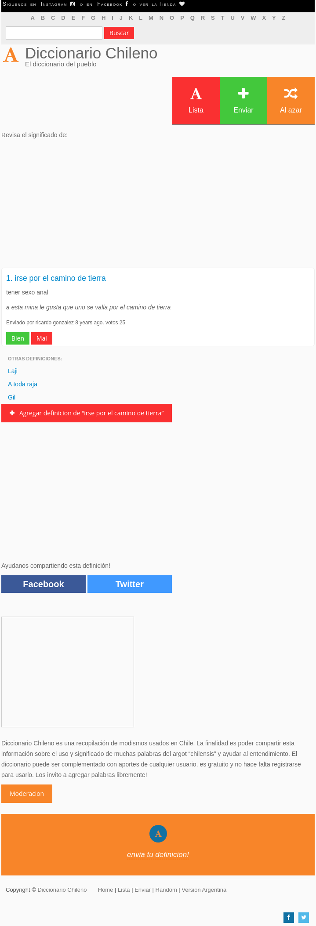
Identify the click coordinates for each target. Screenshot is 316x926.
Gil (11, 397)
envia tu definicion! (158, 854)
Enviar (243, 100)
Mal (41, 338)
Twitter (130, 584)
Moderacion (27, 793)
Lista (196, 100)
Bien (17, 338)
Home (105, 889)
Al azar (291, 100)
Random (166, 889)
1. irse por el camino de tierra (56, 278)
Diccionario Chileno (91, 53)
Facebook (43, 584)
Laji (13, 370)
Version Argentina (204, 889)
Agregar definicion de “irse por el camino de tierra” (86, 413)
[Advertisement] (158, 206)
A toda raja (22, 384)
